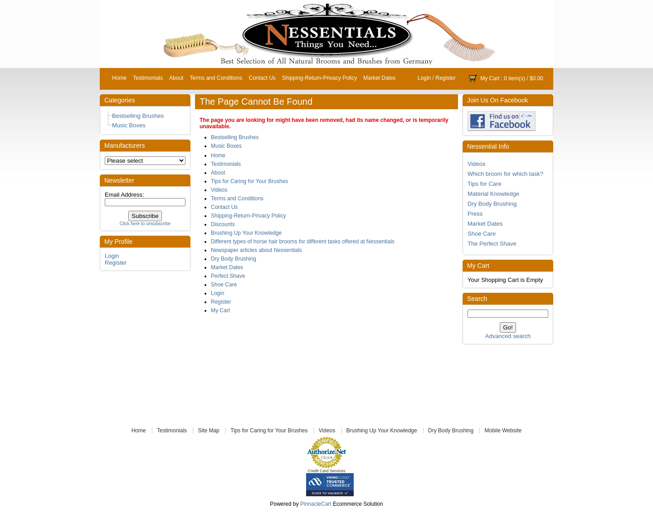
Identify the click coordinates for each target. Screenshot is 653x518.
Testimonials (148, 78)
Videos (477, 163)
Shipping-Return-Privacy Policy (319, 78)
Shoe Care (482, 233)
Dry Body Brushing (492, 203)
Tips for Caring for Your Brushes (249, 181)
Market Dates (379, 78)
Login (424, 78)
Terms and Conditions (216, 78)
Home (119, 78)
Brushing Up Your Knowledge (246, 233)
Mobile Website (502, 430)
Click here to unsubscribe (145, 223)
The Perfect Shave (492, 243)
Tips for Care (485, 183)
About (176, 78)
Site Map (208, 430)
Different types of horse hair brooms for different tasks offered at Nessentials (303, 241)
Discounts (223, 224)
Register (445, 78)
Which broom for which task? (505, 173)
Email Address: (124, 194)
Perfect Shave (228, 276)
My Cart (489, 78)
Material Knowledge (493, 193)
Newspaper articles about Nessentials (256, 250)
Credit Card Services (326, 471)
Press (475, 213)
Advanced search (508, 336)
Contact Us (262, 78)
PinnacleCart (315, 504)
